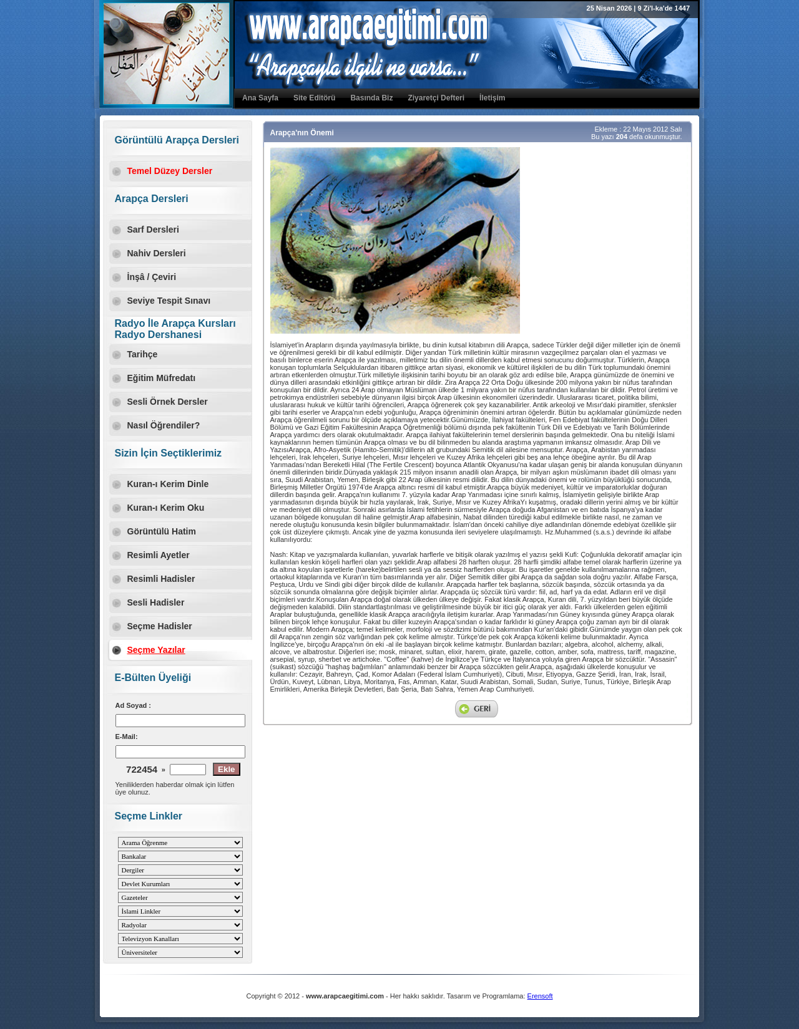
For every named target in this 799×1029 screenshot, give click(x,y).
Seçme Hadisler (159, 626)
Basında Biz (371, 98)
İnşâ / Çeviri (152, 277)
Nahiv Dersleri (156, 253)
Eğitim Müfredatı (161, 378)
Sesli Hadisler (156, 602)
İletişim (492, 98)
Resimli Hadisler (161, 579)
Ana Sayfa (260, 98)
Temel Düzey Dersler (170, 171)
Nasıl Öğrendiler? (163, 425)
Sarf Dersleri (153, 229)
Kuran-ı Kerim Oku (166, 508)
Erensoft (540, 996)
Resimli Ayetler (158, 555)
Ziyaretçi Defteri (436, 98)
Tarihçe (142, 354)
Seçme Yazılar (156, 650)
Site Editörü (314, 98)
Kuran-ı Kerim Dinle (168, 484)
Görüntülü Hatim (161, 531)
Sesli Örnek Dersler (167, 402)
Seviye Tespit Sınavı (169, 301)
